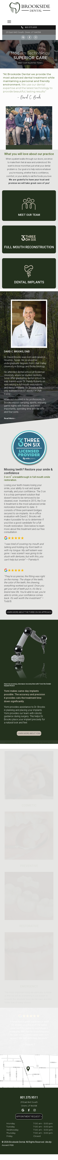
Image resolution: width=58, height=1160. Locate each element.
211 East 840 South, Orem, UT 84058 (23, 32)
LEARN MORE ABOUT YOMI (29, 733)
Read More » (9, 418)
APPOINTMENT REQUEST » (29, 1116)
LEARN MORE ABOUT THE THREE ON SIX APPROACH (29, 612)
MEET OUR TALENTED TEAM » (30, 63)
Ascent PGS (8, 1145)
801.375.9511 (29, 27)
